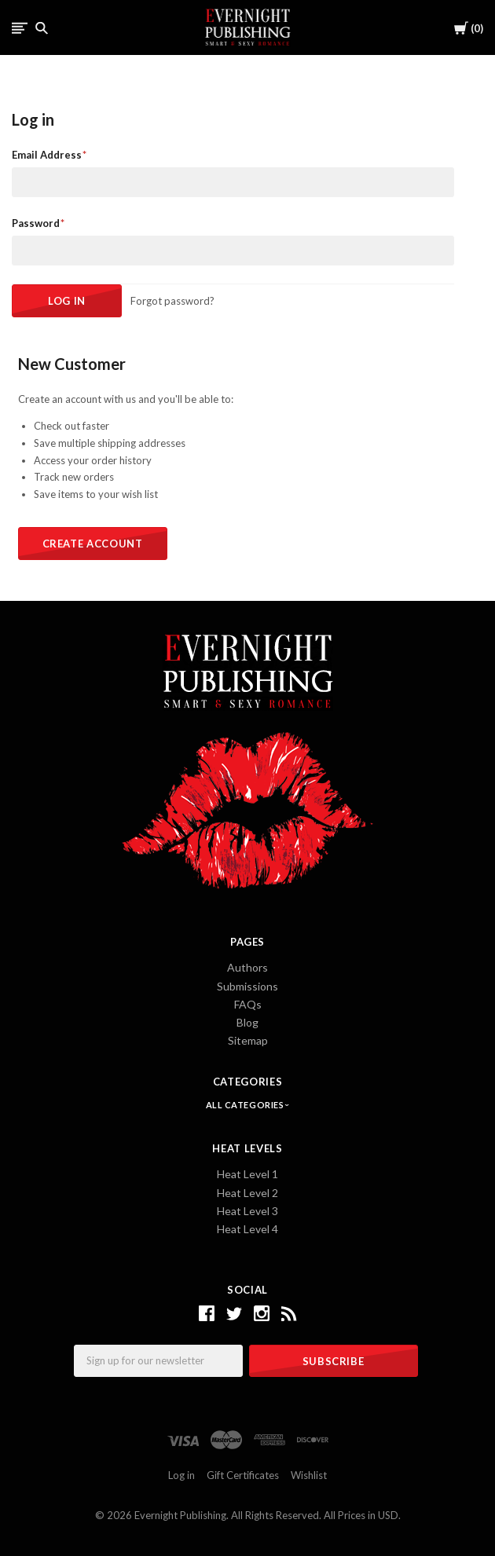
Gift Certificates (243, 1475)
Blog (247, 1022)
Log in (181, 1475)
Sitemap (248, 1040)
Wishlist (309, 1475)
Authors (247, 967)
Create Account (92, 543)
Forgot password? (172, 301)
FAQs (248, 1004)
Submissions (247, 986)
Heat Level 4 (247, 1229)
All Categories (246, 1105)
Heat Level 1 (247, 1174)
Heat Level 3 (247, 1210)
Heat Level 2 (247, 1192)
